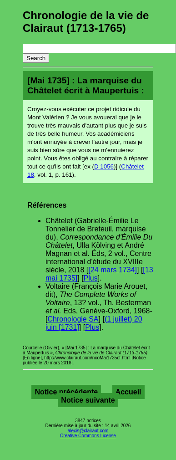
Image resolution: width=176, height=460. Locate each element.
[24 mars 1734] (112, 270)
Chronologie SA (72, 319)
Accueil (128, 392)
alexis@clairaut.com (88, 430)
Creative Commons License (88, 435)
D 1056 (104, 166)
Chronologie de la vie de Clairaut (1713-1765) (86, 21)
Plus (91, 278)
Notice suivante (88, 400)
